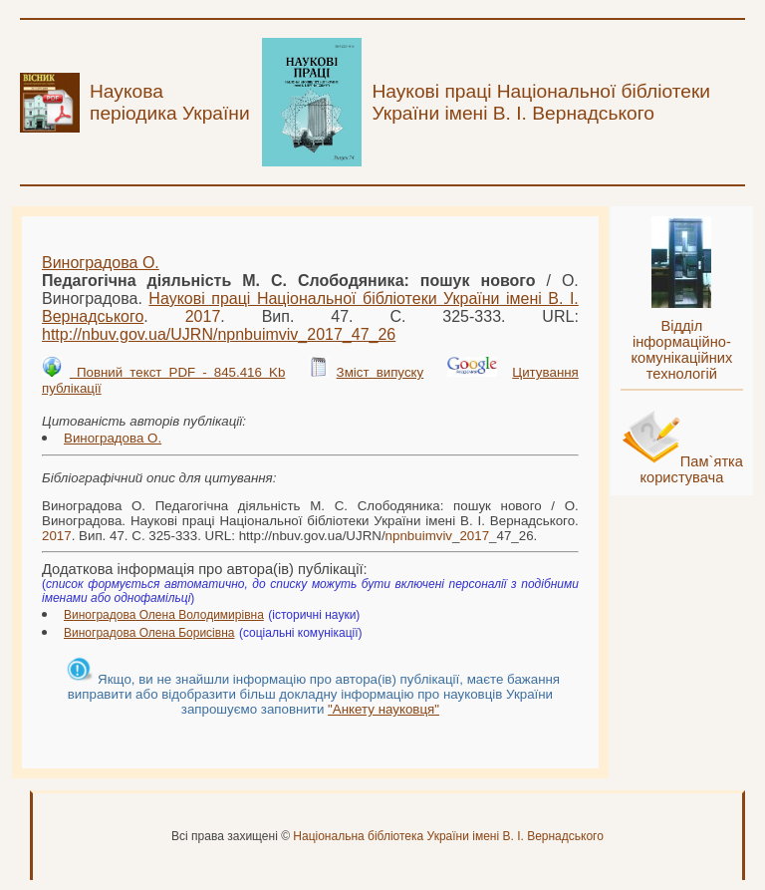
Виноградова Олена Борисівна (149, 633)
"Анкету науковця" (383, 709)
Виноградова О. (100, 262)
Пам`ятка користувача (691, 469)
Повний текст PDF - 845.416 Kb (177, 372)
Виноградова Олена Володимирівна (164, 615)
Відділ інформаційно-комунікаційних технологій (681, 350)
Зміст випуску (380, 372)
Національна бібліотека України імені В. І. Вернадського (448, 836)
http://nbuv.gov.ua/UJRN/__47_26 (218, 334)
